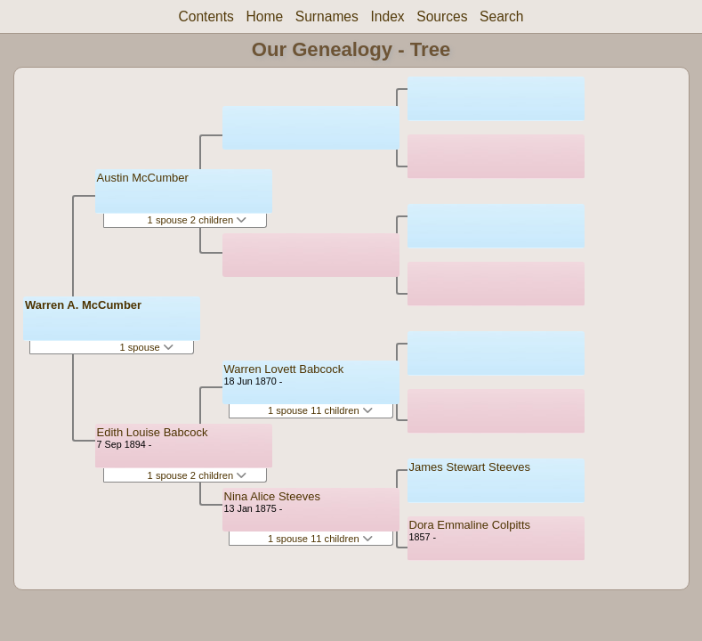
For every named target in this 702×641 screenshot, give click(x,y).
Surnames (327, 16)
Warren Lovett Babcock (284, 369)
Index (387, 16)
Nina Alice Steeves (272, 496)
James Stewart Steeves (470, 467)
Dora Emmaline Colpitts (470, 524)
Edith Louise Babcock (152, 432)
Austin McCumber (143, 177)
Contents (205, 16)
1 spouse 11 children (320, 410)
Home (265, 16)
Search (501, 16)
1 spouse (146, 347)
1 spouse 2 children (197, 220)
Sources (441, 16)
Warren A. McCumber (83, 305)
